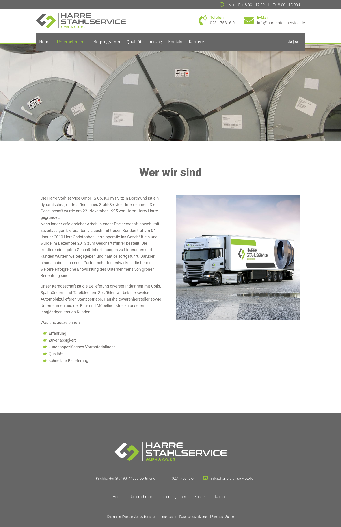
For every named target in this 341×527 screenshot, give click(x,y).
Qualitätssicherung (144, 41)
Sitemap (217, 516)
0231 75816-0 (183, 478)
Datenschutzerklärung (194, 516)
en (297, 41)
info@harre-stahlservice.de (232, 478)
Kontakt (175, 41)
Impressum (169, 516)
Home (45, 41)
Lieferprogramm (104, 41)
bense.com (151, 516)
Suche (229, 516)
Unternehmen (70, 41)
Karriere (196, 41)
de (289, 41)
